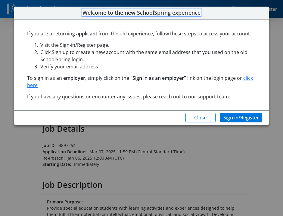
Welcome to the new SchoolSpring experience (141, 13)
